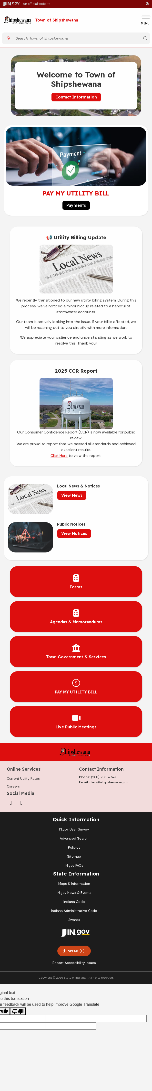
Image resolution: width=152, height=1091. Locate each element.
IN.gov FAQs (74, 865)
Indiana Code (74, 901)
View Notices (74, 533)
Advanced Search (74, 838)
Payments (76, 205)
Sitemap (74, 856)
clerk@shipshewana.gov (109, 782)
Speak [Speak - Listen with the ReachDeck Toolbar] (73, 951)
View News (71, 495)
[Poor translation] (18, 1011)
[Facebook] (11, 803)
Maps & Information (74, 883)
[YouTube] (21, 803)
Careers (13, 786)
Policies (74, 847)
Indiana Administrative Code (74, 910)
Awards (74, 920)
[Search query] (77, 38)
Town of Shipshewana (56, 20)
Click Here (59, 455)
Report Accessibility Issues (74, 963)
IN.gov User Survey (74, 829)
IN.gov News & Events (74, 892)
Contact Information (76, 97)
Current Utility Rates (23, 778)
